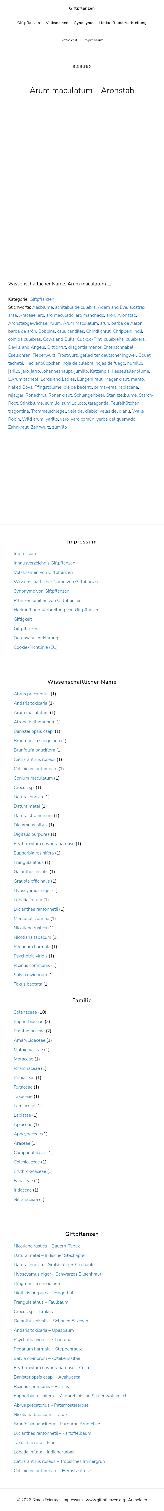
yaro (64, 419)
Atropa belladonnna (34, 722)
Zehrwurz (40, 427)
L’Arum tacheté (23, 379)
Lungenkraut (89, 379)
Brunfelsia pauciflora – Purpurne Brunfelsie (57, 1424)
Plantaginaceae (29, 1031)
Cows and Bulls (59, 339)
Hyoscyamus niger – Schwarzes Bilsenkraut (57, 1274)
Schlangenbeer (89, 395)
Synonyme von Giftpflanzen (41, 591)
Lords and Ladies (58, 379)
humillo (134, 363)
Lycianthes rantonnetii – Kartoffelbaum (52, 1433)
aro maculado (60, 315)
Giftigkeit (23, 619)
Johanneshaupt (57, 371)
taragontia (98, 403)
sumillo (52, 403)
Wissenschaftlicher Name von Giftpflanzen (57, 582)
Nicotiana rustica (30, 928)
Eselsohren (19, 355)
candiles (75, 331)
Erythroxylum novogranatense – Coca (51, 1368)
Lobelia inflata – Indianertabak (44, 1452)
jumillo (81, 371)
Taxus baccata (28, 984)
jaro (25, 371)
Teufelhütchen (125, 403)
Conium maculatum (33, 778)
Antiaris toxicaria (30, 703)
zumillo (59, 427)
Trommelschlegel (48, 411)
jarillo (13, 371)
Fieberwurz (44, 355)
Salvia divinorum (30, 975)
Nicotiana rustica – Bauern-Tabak (47, 1246)
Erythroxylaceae (30, 1171)
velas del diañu (115, 411)
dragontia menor (84, 347)
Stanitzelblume (121, 395)
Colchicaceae (27, 1162)
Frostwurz (67, 355)
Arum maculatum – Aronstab (82, 90)
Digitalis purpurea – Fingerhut (44, 1293)
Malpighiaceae (28, 1050)
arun (104, 323)
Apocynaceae (27, 1134)
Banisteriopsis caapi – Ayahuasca (47, 1377)
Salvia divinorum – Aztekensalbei (47, 1358)
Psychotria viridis (31, 956)
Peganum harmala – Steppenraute (48, 1349)
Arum (55, 323)
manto (137, 379)
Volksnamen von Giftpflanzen (43, 572)
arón (110, 315)
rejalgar (15, 395)
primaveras (105, 387)
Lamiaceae (24, 1106)
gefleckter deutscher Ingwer (108, 355)
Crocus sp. (24, 787)
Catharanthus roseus (34, 759)
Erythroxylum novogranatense (44, 844)
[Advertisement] (82, 246)
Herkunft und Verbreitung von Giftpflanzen (56, 610)
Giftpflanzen (82, 8)
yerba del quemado (115, 419)
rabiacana (128, 387)
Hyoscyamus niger (32, 890)
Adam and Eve (112, 307)
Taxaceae (23, 1096)
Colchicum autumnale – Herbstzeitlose (52, 1471)
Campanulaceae (30, 1153)
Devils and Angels (26, 347)
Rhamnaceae (27, 1068)
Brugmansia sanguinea (37, 741)
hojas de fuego (110, 363)
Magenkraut (117, 379)
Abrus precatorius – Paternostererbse (51, 1405)
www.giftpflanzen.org (105, 1500)
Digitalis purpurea (32, 834)
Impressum (25, 554)
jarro (35, 371)
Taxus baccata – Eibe (34, 1443)
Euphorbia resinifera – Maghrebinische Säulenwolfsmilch (71, 1396)
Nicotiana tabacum (32, 937)
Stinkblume (31, 403)
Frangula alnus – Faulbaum (41, 1302)
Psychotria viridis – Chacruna (42, 1340)
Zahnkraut (18, 427)
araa (12, 315)
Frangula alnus (29, 862)
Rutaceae (23, 1087)
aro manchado (90, 315)
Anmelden (137, 1500)
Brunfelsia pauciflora (34, 750)
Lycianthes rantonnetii (36, 909)
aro (41, 315)
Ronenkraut (60, 395)
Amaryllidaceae (29, 1040)
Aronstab (127, 315)
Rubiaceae (24, 1078)
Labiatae (22, 1115)
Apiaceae (23, 1124)
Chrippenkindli (127, 331)
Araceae (27, 315)
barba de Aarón (127, 323)
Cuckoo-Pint (89, 339)
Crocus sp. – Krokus (33, 1311)
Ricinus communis (32, 965)
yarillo (52, 419)
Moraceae (23, 1059)
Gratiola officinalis (32, 881)
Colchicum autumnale (35, 769)
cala (61, 331)
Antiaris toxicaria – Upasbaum (44, 1330)
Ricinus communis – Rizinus (41, 1386)
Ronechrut (35, 395)
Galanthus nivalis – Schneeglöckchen (51, 1321)
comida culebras (24, 339)
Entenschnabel (119, 347)
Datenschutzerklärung (36, 638)
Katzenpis (99, 371)
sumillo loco (74, 403)
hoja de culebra (78, 363)
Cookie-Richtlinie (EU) (36, 647)
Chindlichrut (98, 331)
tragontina (18, 411)
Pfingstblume (48, 387)
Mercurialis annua (31, 918)
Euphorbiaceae (29, 1021)
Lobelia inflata (28, 900)
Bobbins (46, 331)
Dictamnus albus (30, 825)
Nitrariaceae (26, 1199)
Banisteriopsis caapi (34, 731)
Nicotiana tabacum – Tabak (41, 1414)
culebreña (114, 339)
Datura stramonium (33, 815)
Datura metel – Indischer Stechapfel (50, 1255)
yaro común (82, 419)
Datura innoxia (28, 797)
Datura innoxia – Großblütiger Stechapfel (55, 1265)
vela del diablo (82, 411)
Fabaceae (23, 1181)
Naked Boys (20, 387)
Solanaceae (25, 1012)
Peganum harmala (32, 947)
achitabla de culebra (75, 307)
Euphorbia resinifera (34, 853)
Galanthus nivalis (31, 872)
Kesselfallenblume (130, 371)
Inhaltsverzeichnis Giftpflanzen (44, 563)
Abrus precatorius (31, 694)
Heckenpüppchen (42, 363)
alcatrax (137, 307)
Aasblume (42, 307)
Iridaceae (23, 1190)
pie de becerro (78, 387)
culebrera (135, 339)
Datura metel (27, 806)
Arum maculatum (80, 323)
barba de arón (22, 331)
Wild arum (33, 419)
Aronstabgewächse (27, 323)
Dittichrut (56, 347)
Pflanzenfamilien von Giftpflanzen (48, 600)
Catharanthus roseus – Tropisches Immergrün (59, 1461)
